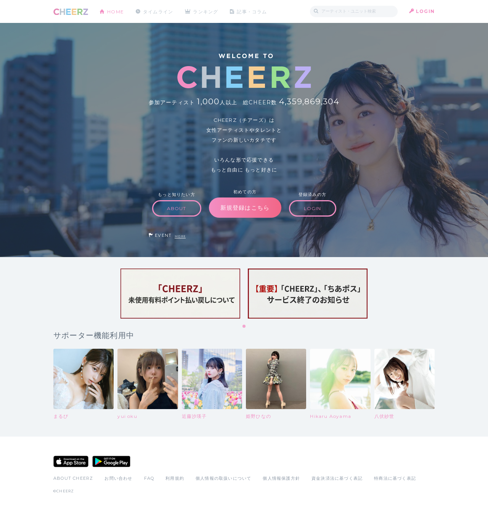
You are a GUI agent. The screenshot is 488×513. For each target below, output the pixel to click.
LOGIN (425, 11)
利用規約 (174, 478)
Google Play (111, 461)
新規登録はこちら (245, 207)
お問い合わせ (118, 478)
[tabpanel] (180, 294)
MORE (180, 236)
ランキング (206, 11)
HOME (115, 11)
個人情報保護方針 (281, 478)
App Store (70, 461)
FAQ (149, 478)
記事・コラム (253, 11)
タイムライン (158, 11)
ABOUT (176, 208)
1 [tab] (244, 327)
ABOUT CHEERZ (73, 478)
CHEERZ (70, 11)
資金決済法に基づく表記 (337, 478)
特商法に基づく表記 (395, 478)
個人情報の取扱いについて (223, 478)
